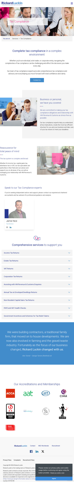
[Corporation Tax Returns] (37, 276)
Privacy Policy (7, 460)
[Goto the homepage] (11, 3)
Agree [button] (54, 478)
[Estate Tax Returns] (37, 261)
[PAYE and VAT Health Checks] (37, 308)
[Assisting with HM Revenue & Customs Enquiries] (37, 284)
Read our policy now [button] (57, 473)
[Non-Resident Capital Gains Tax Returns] (37, 300)
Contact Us (37, 80)
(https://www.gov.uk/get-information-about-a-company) (20, 479)
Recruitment (56, 446)
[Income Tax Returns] (37, 253)
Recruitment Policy (28, 460)
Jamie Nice (11, 221)
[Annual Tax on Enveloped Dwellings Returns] (37, 292)
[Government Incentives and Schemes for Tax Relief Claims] (37, 316)
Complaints (17, 460)
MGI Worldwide (43, 446)
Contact (32, 446)
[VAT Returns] (37, 268)
